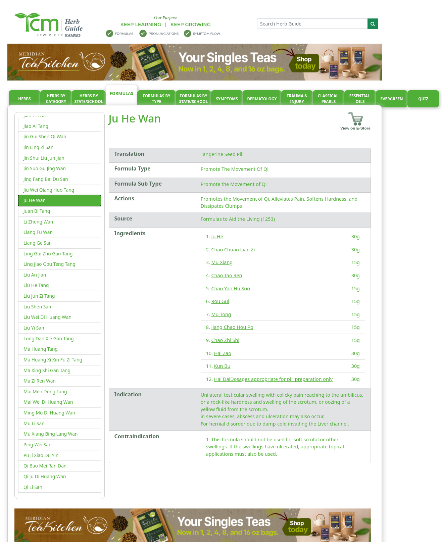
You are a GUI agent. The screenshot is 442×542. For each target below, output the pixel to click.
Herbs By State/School (89, 98)
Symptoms (227, 98)
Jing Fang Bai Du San (45, 179)
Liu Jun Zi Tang (39, 296)
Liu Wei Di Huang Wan (47, 317)
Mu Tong (221, 314)
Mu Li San (34, 423)
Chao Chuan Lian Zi (233, 249)
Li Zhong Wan (38, 221)
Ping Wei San (37, 444)
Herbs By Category (56, 98)
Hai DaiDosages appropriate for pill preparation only (273, 379)
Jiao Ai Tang (35, 126)
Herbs (24, 98)
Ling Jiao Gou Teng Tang (49, 264)
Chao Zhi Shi (225, 340)
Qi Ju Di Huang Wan (44, 476)
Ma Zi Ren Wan (39, 381)
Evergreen (392, 98)
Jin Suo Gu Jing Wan (44, 168)
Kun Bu (222, 366)
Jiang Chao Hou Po (232, 327)
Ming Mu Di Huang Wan (49, 412)
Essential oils (360, 98)
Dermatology (262, 98)
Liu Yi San (33, 328)
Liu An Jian (34, 275)
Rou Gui (220, 301)
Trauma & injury (297, 98)
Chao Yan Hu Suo (230, 288)
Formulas (121, 93)
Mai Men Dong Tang (45, 391)
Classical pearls (329, 98)
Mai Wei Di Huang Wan (48, 402)
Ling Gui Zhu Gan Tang (47, 253)
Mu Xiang (222, 262)
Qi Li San (32, 487)
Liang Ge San (37, 243)
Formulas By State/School (193, 98)
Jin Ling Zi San (38, 147)
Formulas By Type (156, 98)
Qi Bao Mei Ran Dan (44, 465)
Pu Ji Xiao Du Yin (40, 455)
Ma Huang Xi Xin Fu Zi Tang (52, 359)
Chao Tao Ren (226, 275)
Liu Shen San (37, 306)
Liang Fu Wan (38, 232)
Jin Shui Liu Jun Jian (43, 158)
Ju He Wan (34, 200)
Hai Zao (222, 353)
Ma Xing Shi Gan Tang (46, 370)
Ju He (217, 236)
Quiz (423, 98)
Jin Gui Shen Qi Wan (44, 136)
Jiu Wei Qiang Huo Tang (48, 190)
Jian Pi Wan (35, 115)
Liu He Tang (36, 285)
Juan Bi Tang (36, 211)
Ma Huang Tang (40, 349)
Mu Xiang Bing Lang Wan (50, 434)
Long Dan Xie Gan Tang (48, 338)
